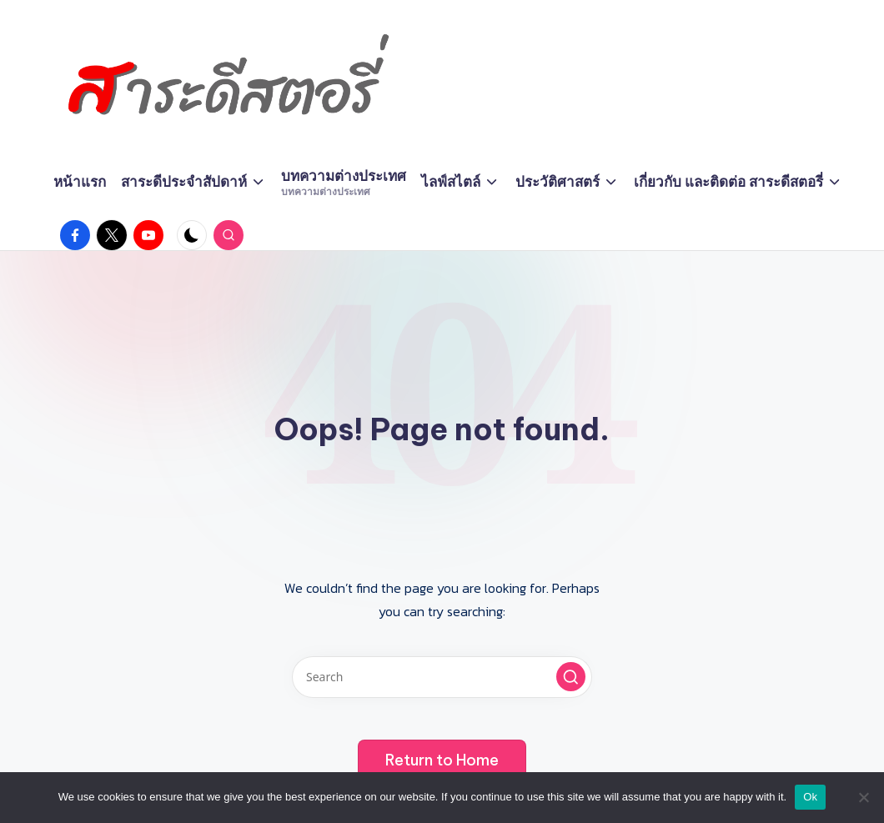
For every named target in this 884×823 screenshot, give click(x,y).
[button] (570, 676)
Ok (810, 796)
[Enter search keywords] (442, 677)
